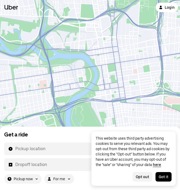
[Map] (90, 63)
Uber (11, 7)
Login (167, 7)
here (157, 165)
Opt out (142, 177)
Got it (163, 177)
